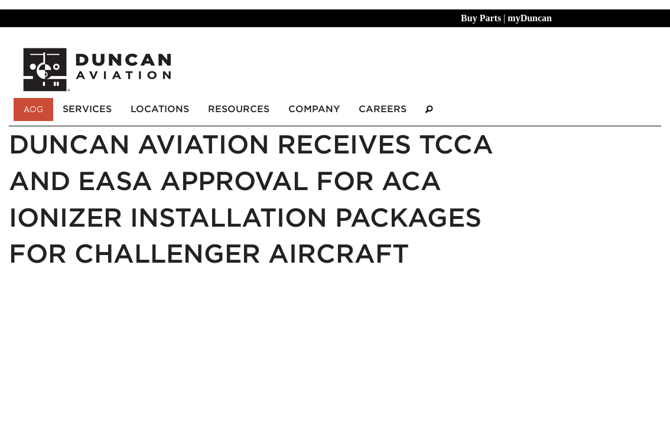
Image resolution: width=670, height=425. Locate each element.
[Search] (429, 109)
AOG (33, 109)
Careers (382, 109)
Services (87, 109)
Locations (160, 109)
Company (314, 109)
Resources (238, 109)
